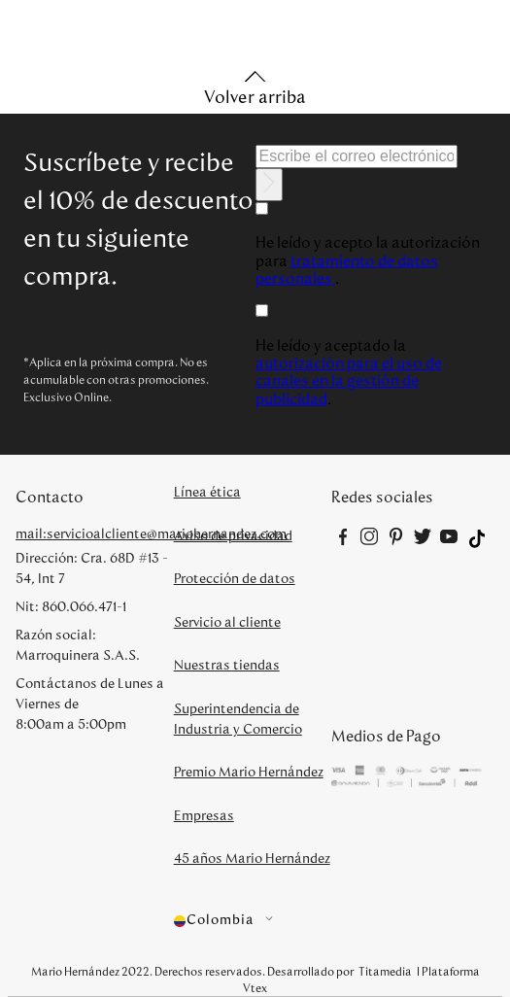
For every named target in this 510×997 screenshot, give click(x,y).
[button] (253, 920)
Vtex (255, 988)
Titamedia (385, 972)
